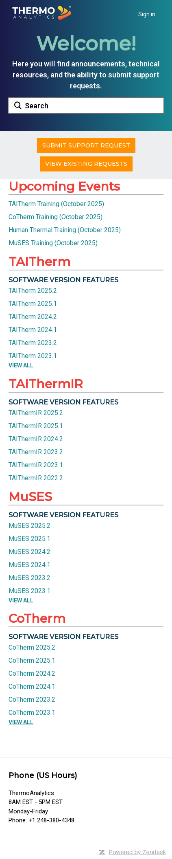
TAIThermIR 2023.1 (36, 465)
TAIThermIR (46, 383)
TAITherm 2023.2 (33, 343)
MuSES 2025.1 (29, 539)
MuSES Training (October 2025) (53, 243)
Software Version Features (63, 280)
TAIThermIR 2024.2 (36, 439)
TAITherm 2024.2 (33, 317)
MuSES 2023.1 (29, 591)
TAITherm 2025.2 (33, 290)
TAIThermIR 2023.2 (36, 452)
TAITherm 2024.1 (33, 330)
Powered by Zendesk (137, 851)
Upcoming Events (64, 186)
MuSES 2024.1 (29, 565)
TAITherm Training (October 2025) (56, 204)
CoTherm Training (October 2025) (55, 217)
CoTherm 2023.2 (32, 699)
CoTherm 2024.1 (32, 686)
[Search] (86, 105)
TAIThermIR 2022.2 (36, 478)
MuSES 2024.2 (29, 552)
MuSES (30, 496)
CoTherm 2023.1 (32, 712)
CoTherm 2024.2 (32, 673)
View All (21, 365)
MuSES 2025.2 (29, 525)
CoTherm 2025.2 (32, 647)
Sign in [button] (146, 14)
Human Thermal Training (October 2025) (65, 230)
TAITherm (39, 261)
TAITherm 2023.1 (33, 356)
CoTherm (37, 618)
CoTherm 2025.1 (32, 660)
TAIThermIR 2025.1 (36, 426)
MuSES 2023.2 (29, 578)
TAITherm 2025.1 (33, 304)
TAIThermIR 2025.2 (36, 413)
